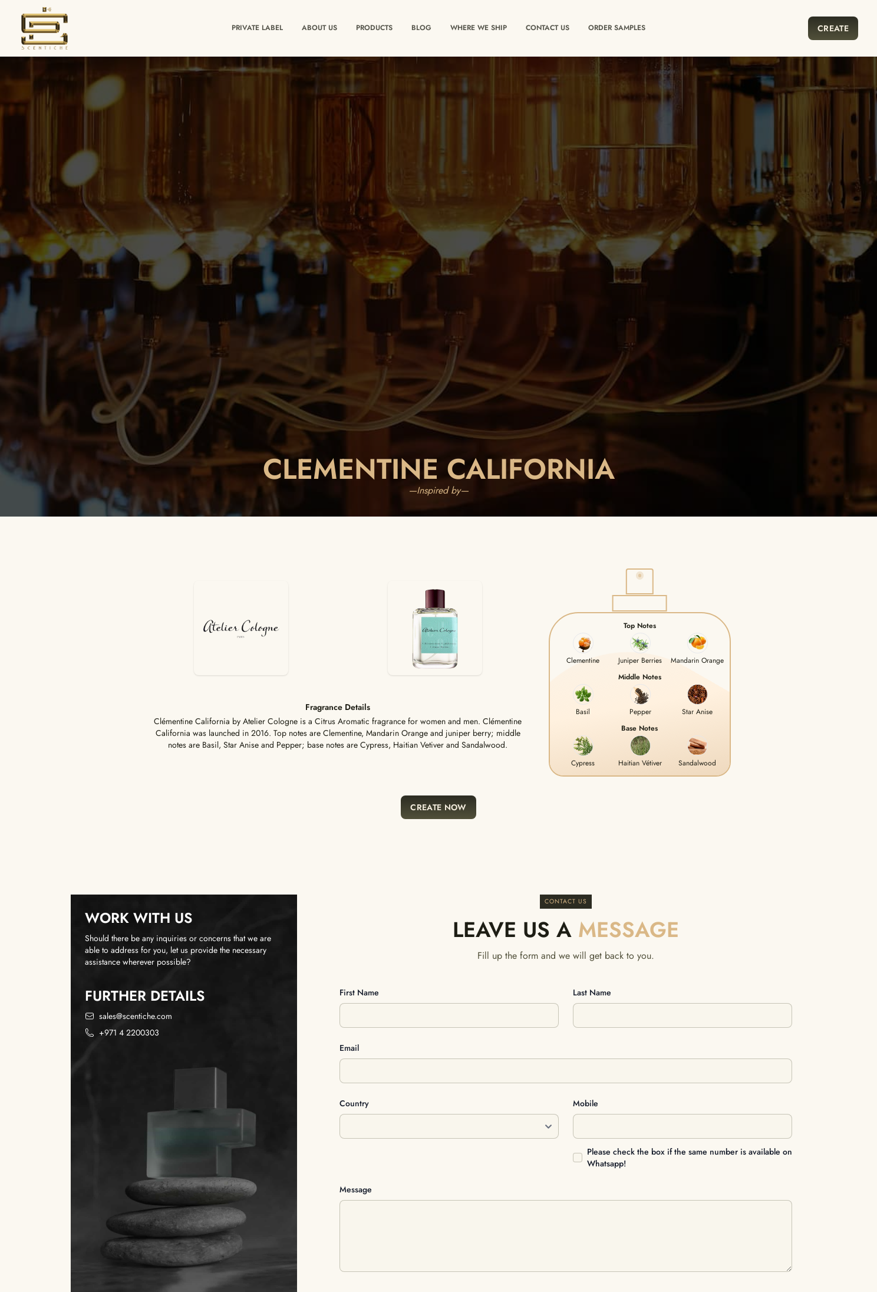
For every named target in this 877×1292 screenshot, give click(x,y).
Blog (421, 27)
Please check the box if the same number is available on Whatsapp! (689, 1157)
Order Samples (616, 27)
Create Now (438, 807)
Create (833, 28)
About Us (319, 27)
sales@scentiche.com (135, 1016)
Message (355, 1189)
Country (354, 1103)
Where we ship (478, 27)
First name (359, 992)
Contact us (547, 27)
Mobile (585, 1103)
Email (349, 1048)
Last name (592, 992)
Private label (257, 27)
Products (374, 27)
